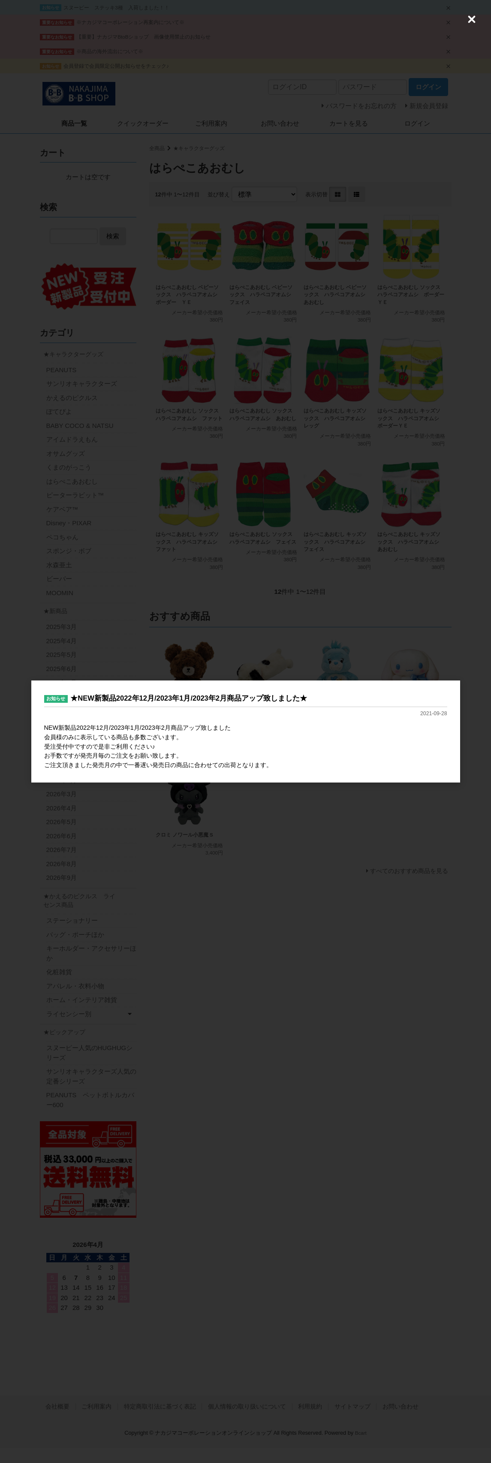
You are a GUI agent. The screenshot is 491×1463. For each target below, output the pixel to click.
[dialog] (245, 731)
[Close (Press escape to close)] (471, 19)
